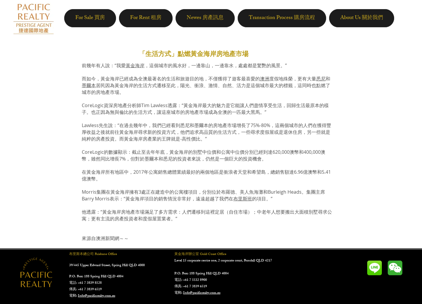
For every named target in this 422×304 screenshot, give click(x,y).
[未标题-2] (395, 268)
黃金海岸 (135, 65)
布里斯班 (242, 198)
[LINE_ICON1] (374, 268)
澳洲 (264, 78)
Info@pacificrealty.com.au (96, 296)
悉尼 (321, 78)
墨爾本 (89, 85)
